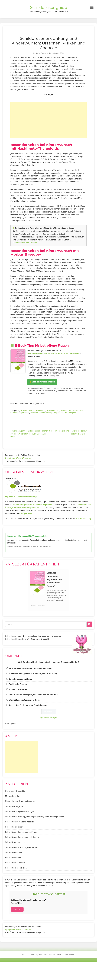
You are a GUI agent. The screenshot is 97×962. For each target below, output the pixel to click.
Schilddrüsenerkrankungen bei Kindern (22, 837)
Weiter (17, 909)
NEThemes (69, 954)
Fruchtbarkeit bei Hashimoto (33, 410)
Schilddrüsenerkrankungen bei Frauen (21, 832)
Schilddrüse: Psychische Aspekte (19, 822)
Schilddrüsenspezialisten (16, 868)
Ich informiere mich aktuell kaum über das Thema (30, 668)
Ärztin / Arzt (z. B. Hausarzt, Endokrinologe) (28, 705)
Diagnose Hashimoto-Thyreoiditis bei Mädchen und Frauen (53, 353)
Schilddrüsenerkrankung (41, 412)
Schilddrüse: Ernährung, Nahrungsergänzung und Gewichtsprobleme (34, 816)
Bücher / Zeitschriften (18, 689)
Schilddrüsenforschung (15, 842)
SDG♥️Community (83, 518)
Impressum (10, 497)
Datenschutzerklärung (27, 497)
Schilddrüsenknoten (13, 852)
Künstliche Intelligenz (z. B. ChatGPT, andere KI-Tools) (33, 674)
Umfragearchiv (11, 723)
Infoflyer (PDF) (26, 513)
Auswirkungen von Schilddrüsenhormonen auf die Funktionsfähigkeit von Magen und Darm (29, 434)
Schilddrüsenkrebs (13, 858)
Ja (13, 903)
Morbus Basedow (12, 796)
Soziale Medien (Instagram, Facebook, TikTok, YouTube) (33, 695)
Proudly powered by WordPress (35, 954)
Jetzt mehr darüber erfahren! (24, 243)
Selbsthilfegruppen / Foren (20, 679)
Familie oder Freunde (18, 684)
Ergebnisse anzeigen (48, 717)
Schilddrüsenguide (48, 7)
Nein (19, 903)
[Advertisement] (48, 120)
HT (70, 410)
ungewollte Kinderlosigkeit (65, 412)
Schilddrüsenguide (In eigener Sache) (21, 847)
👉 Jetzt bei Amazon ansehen (42, 382)
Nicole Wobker (41, 53)
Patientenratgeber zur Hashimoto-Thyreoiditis (33, 504)
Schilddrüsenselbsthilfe (15, 863)
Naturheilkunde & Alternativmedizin (20, 801)
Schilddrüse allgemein (14, 806)
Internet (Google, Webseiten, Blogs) (24, 700)
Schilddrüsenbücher (13, 827)
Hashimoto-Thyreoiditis (57, 410)
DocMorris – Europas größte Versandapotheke (27, 536)
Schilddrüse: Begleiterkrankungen (19, 811)
